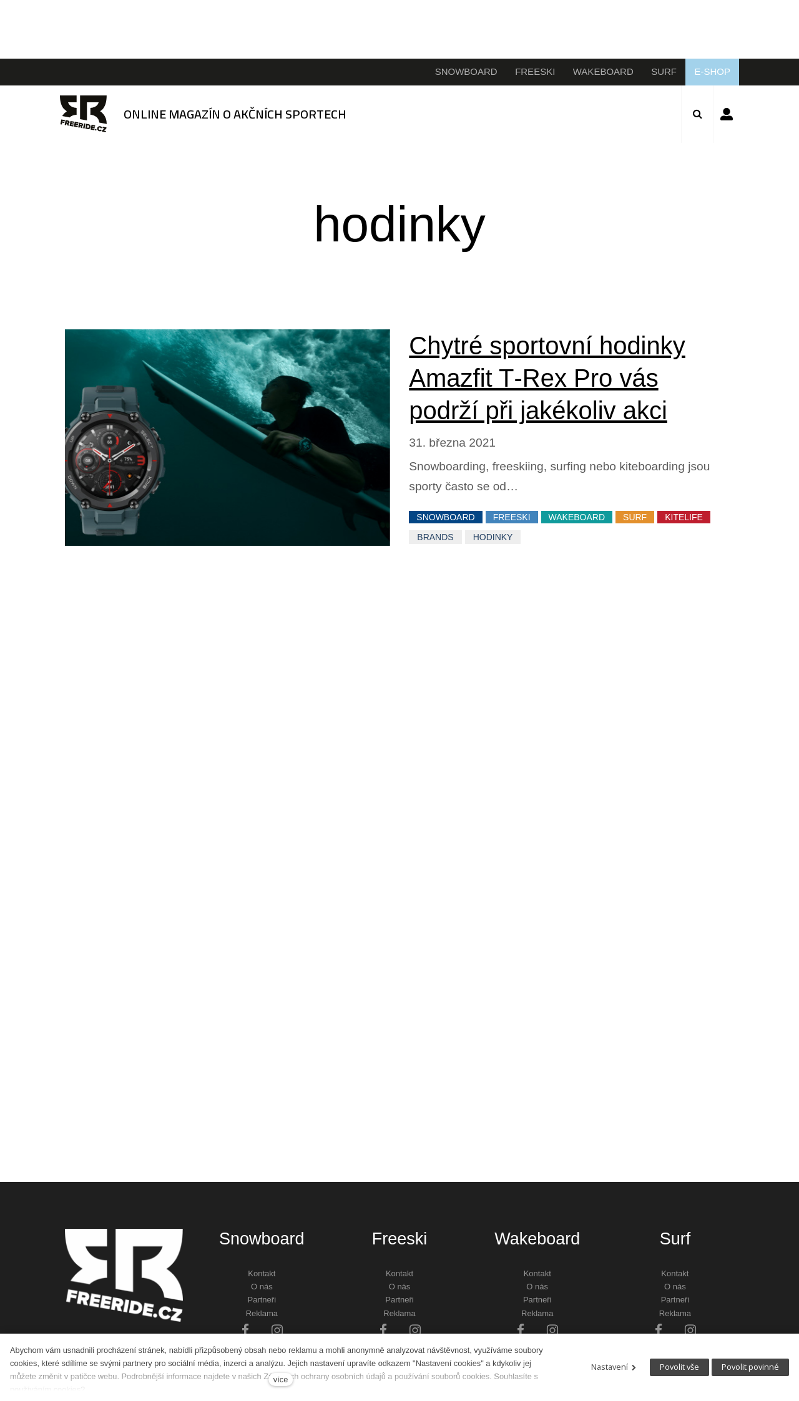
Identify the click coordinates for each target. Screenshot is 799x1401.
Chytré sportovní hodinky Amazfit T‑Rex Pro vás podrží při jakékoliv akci (547, 378)
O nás (262, 1286)
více (280, 1379)
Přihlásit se (726, 114)
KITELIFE (684, 517)
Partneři (262, 1299)
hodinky (493, 537)
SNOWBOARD (445, 517)
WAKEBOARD (577, 517)
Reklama (262, 1313)
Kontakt (261, 1273)
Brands (435, 537)
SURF (635, 517)
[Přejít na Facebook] (245, 1329)
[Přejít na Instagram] (277, 1329)
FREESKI (512, 517)
